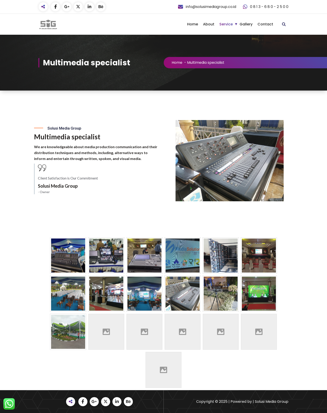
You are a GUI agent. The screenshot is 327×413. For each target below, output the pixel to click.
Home (192, 24)
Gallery (246, 24)
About (208, 24)
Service (226, 24)
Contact (265, 24)
